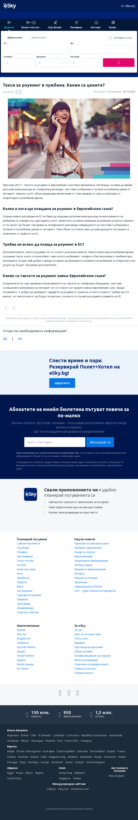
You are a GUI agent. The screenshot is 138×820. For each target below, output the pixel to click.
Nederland (86, 756)
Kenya (19, 772)
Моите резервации (86, 660)
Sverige (45, 762)
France (121, 751)
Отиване (8, 57)
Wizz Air (21, 634)
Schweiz (79, 762)
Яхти (19, 573)
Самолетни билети (28, 543)
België (10, 751)
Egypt (10, 772)
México (25, 740)
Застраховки (24, 590)
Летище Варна (83, 565)
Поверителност (84, 673)
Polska (122, 756)
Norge (98, 756)
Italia (44, 756)
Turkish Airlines (25, 655)
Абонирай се (100, 442)
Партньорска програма (88, 647)
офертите (62, 383)
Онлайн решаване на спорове (92, 655)
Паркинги (22, 599)
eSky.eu (51, 789)
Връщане (41, 57)
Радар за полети (84, 552)
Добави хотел (123, 37)
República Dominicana (94, 735)
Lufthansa (23, 642)
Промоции (80, 582)
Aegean (21, 660)
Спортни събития (27, 612)
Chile (33, 735)
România (33, 762)
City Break (23, 547)
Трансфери (23, 603)
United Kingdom (95, 762)
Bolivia (24, 735)
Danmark (82, 751)
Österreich (110, 756)
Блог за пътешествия (87, 634)
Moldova (73, 756)
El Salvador (44, 735)
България (48, 751)
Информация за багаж (88, 586)
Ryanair (21, 630)
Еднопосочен (39, 37)
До (71, 43)
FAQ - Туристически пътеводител (95, 590)
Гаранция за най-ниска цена (91, 543)
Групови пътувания (29, 595)
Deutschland (97, 751)
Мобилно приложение (88, 547)
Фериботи (23, 578)
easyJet (21, 651)
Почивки (22, 552)
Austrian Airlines (26, 647)
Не (20, 338)
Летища (79, 573)
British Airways (25, 664)
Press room (81, 638)
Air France (23, 668)
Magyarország (57, 756)
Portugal (12, 762)
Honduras (13, 740)
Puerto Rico (72, 740)
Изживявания (25, 608)
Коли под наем (26, 569)
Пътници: (75, 57)
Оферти (22, 582)
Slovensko (57, 762)
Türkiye (77, 778)
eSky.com (63, 789)
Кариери (79, 642)
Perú (60, 740)
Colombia (58, 735)
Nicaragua (37, 740)
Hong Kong (65, 772)
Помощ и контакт (85, 668)
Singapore (65, 778)
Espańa (111, 751)
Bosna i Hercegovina (29, 751)
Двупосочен (14, 37)
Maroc (29, 772)
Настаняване (25, 556)
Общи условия (83, 651)
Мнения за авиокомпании (90, 569)
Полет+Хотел (25, 560)
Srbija (22, 762)
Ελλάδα (11, 756)
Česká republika (66, 751)
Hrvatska (23, 756)
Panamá (50, 740)
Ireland (34, 756)
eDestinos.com (80, 789)
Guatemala (115, 735)
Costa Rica (72, 735)
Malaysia (79, 772)
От (5, 43)
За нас (78, 630)
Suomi (69, 762)
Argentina (13, 735)
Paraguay (86, 740)
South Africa (14, 778)
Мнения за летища (86, 578)
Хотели (21, 565)
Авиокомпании (83, 556)
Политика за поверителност (91, 664)
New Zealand (116, 776)
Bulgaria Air (23, 638)
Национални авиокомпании (91, 560)
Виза (20, 586)
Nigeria (39, 772)
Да (5, 338)
